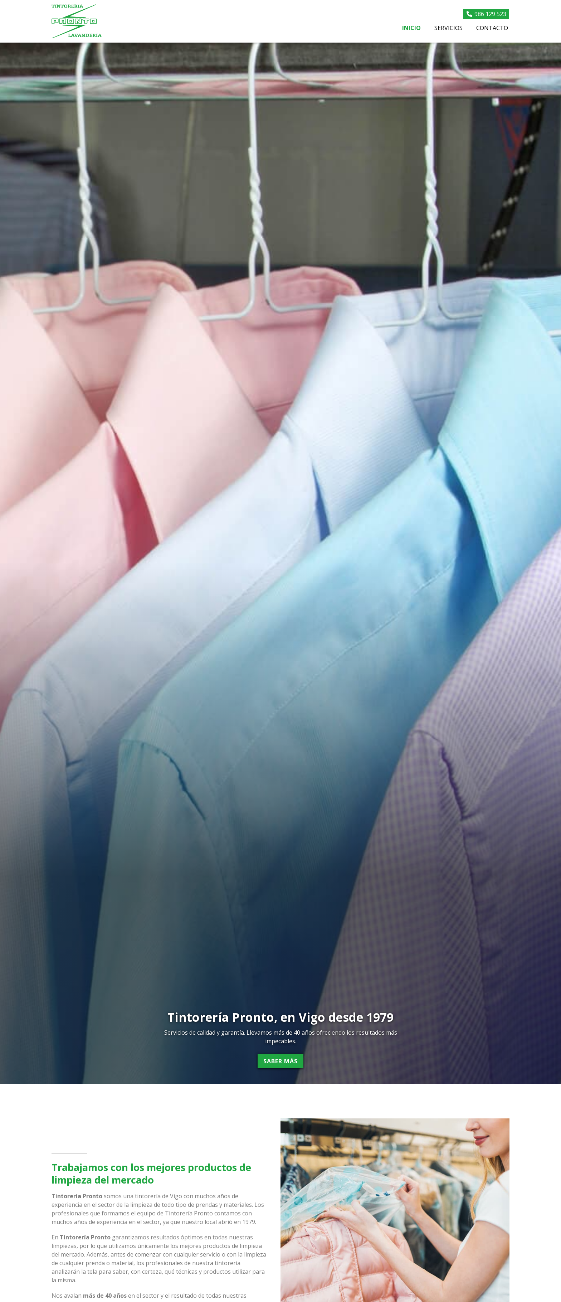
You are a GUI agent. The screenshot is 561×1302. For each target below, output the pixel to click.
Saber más (280, 1061)
